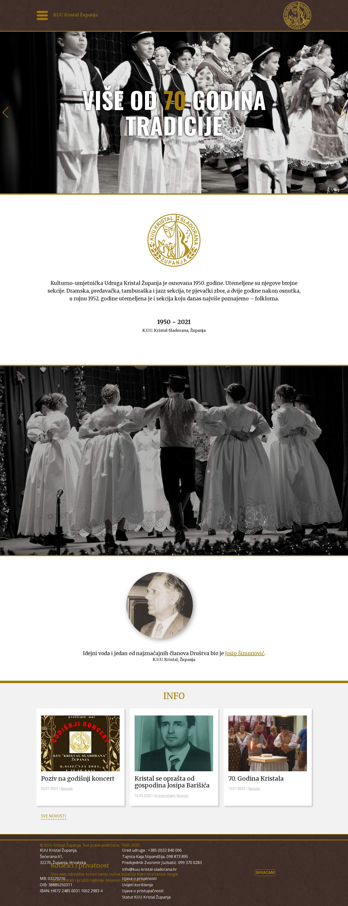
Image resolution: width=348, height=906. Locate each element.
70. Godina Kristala (256, 778)
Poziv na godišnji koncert (78, 778)
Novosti (66, 789)
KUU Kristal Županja (75, 15)
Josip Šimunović (244, 653)
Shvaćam (265, 872)
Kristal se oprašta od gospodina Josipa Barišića (172, 782)
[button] (5, 112)
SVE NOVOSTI (53, 816)
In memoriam (165, 796)
